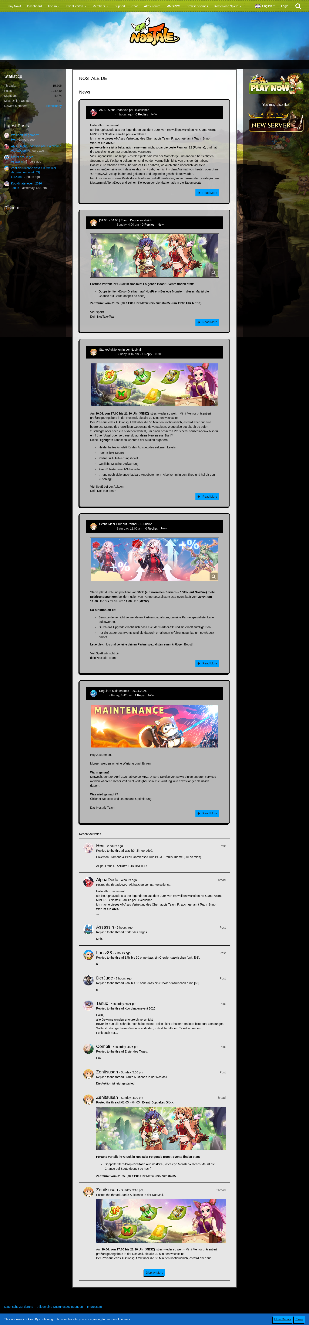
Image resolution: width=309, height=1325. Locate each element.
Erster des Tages (22, 157)
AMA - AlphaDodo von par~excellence (36, 146)
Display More (154, 1272)
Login (284, 6)
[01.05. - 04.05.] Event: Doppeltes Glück (125, 220)
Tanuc (15, 188)
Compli (103, 1046)
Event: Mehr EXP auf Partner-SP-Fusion (125, 524)
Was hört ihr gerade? (25, 135)
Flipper (103, 695)
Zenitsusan (106, 224)
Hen (14, 139)
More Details (282, 1319)
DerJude (104, 977)
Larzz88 (16, 177)
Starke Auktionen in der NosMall (120, 349)
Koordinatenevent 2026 (26, 183)
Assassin (17, 161)
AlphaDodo (18, 150)
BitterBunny (54, 106)
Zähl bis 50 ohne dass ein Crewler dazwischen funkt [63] (162, 957)
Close (299, 1319)
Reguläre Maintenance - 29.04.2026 (123, 691)
